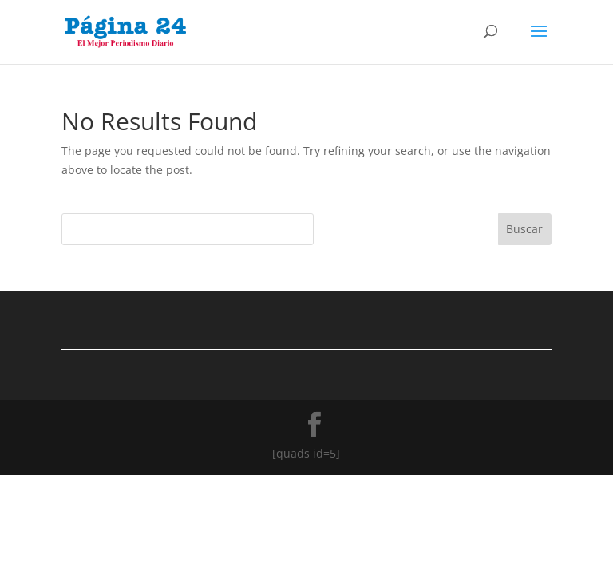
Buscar (524, 228)
